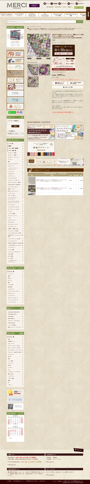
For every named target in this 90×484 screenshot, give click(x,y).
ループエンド (11, 354)
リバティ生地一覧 (12, 150)
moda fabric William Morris (14, 312)
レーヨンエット (11, 193)
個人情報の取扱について (19, 481)
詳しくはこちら (12, 464)
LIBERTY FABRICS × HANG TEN (15, 243)
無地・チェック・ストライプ (14, 327)
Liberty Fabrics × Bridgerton (14, 184)
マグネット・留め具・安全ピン (15, 352)
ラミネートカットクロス (13, 291)
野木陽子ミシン (11, 341)
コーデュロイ (11, 171)
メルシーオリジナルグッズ (14, 251)
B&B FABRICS (11, 318)
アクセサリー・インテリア (14, 371)
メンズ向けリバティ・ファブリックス (13, 261)
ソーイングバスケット (13, 300)
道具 (9, 358)
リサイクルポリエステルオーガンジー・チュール (13, 202)
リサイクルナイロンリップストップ (12, 198)
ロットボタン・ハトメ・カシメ (15, 350)
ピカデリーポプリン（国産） (14, 182)
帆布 (9, 161)
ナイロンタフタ (11, 204)
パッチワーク (11, 376)
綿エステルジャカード (13, 191)
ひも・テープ (11, 343)
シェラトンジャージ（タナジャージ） (12, 168)
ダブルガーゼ (11, 222)
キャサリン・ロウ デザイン (14, 320)
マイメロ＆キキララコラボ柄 (14, 233)
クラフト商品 (11, 378)
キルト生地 (10, 284)
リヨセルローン (11, 173)
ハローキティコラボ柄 (13, 230)
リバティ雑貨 (11, 249)
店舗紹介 (69, 6)
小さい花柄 (10, 256)
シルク (9, 217)
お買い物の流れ (49, 6)
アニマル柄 (10, 258)
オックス (10, 280)
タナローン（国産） (12, 152)
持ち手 (9, 356)
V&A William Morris (12, 314)
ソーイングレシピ (12, 302)
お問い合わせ (42, 481)
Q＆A (64, 6)
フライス (10, 211)
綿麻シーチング (11, 189)
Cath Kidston (11, 316)
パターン (10, 384)
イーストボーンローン (13, 186)
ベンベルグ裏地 (11, 213)
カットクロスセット (12, 240)
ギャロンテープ (11, 293)
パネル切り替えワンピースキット (15, 245)
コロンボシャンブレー (13, 224)
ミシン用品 (10, 361)
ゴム (9, 369)
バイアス (10, 367)
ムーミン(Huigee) (12, 325)
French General (11, 322)
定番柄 (9, 146)
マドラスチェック (12, 226)
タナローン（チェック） (13, 157)
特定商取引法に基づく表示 (31, 481)
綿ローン (10, 278)
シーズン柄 (10, 143)
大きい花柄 (10, 254)
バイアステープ (11, 247)
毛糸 (9, 339)
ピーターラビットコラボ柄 (14, 238)
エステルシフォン (12, 220)
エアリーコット (11, 176)
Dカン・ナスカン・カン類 (14, 347)
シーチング (10, 273)
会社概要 (9, 481)
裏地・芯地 (10, 374)
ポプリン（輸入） (12, 195)
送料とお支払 (58, 6)
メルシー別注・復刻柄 (13, 148)
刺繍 (9, 380)
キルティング (11, 165)
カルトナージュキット (13, 297)
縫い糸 (9, 365)
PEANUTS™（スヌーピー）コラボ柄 (15, 236)
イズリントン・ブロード (13, 180)
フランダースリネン (12, 178)
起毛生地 (10, 286)
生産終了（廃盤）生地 (13, 228)
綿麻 (9, 276)
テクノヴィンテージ (12, 215)
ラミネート (10, 159)
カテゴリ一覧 (11, 271)
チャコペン (10, 363)
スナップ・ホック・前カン (14, 345)
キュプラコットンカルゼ (13, 209)
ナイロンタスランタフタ (13, 207)
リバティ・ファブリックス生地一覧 (55, 28)
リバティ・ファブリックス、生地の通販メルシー (38, 28)
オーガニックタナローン (13, 163)
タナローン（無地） (12, 155)
